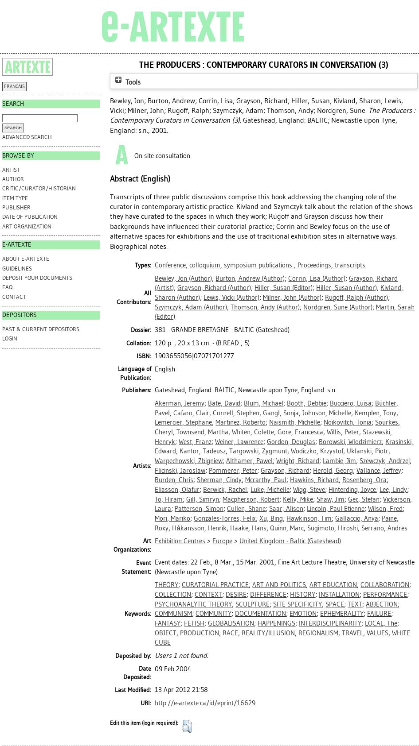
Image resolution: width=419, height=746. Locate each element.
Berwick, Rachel (225, 490)
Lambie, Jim (339, 461)
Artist (11, 169)
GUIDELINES (17, 268)
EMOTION (303, 614)
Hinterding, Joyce (352, 490)
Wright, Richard (297, 461)
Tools (127, 82)
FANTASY (167, 623)
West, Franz (195, 442)
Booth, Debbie (306, 403)
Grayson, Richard (285, 471)
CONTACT (14, 297)
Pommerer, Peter (233, 471)
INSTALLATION (339, 595)
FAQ (7, 287)
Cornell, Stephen (236, 413)
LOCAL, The (381, 623)
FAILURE (379, 614)
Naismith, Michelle (294, 422)
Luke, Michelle (270, 490)
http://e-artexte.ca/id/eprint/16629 (205, 703)
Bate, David (224, 403)
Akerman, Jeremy (179, 403)
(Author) (183, 278)
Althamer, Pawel (249, 461)
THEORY (166, 585)
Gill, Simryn (202, 499)
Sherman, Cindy (219, 480)
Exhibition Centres (180, 541)
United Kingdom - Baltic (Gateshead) (290, 541)
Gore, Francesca (300, 432)
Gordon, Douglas (291, 442)
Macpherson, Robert (251, 499)
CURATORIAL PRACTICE (215, 585)
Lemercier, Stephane (183, 422)
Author (13, 179)
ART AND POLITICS (279, 585)
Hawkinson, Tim (309, 518)
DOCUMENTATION (260, 614)
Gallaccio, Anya (356, 518)
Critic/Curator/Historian (39, 188)
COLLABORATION (384, 585)
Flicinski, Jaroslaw (180, 471)
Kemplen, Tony (375, 413)
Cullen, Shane (246, 509)
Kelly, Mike (298, 499)
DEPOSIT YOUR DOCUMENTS (37, 277)
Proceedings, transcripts (331, 265)
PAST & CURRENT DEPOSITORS (40, 329)
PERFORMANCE (385, 595)
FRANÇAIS (14, 86)
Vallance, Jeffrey (378, 471)
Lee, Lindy (393, 490)
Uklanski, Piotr (367, 451)
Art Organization (26, 226)
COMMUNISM (173, 614)
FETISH (194, 623)
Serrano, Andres (384, 528)
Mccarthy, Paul (265, 480)
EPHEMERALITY (342, 614)
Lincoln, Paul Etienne (335, 509)
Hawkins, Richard (314, 480)
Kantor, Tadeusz (203, 451)
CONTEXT (208, 595)
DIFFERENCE (268, 595)
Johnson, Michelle (326, 413)
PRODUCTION (199, 633)
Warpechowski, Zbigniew (189, 461)
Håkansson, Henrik (199, 528)
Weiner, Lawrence (239, 442)
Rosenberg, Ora (364, 480)
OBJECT (165, 633)
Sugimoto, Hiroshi (332, 528)
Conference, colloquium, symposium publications (223, 265)
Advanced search (27, 137)
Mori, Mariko (172, 518)
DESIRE (236, 595)
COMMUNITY (213, 614)
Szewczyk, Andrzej (385, 461)
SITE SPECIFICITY (297, 604)
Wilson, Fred (385, 509)
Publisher (16, 207)
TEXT (355, 604)
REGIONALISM (318, 633)
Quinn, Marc (287, 528)
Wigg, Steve (309, 490)
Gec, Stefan (364, 499)
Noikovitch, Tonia (348, 422)
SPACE (334, 604)
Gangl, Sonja (281, 413)
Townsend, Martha (202, 432)
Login (9, 338)
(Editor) (284, 288)
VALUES (377, 633)
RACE (230, 633)
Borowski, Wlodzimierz (350, 442)
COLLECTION (173, 595)
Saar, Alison (286, 509)
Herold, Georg (333, 471)
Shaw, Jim (331, 499)
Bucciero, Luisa (351, 403)
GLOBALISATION (231, 623)
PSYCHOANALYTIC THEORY (193, 604)
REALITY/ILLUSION (268, 633)
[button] (187, 726)
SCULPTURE (252, 604)
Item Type (15, 198)
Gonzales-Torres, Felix (225, 518)
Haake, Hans (248, 528)
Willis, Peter (343, 432)
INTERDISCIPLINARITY (330, 623)
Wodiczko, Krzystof (317, 451)
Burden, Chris (174, 480)
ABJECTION (382, 604)
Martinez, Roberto (240, 422)
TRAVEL (352, 633)
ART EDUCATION (333, 585)
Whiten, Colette (253, 432)
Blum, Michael (263, 403)
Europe (222, 541)
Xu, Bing (271, 518)
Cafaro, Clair (191, 413)
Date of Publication (30, 216)
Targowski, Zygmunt (258, 451)
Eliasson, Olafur (177, 490)
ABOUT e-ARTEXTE (25, 258)
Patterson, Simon (199, 509)
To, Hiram (169, 499)
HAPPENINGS (276, 623)
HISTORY (302, 595)
